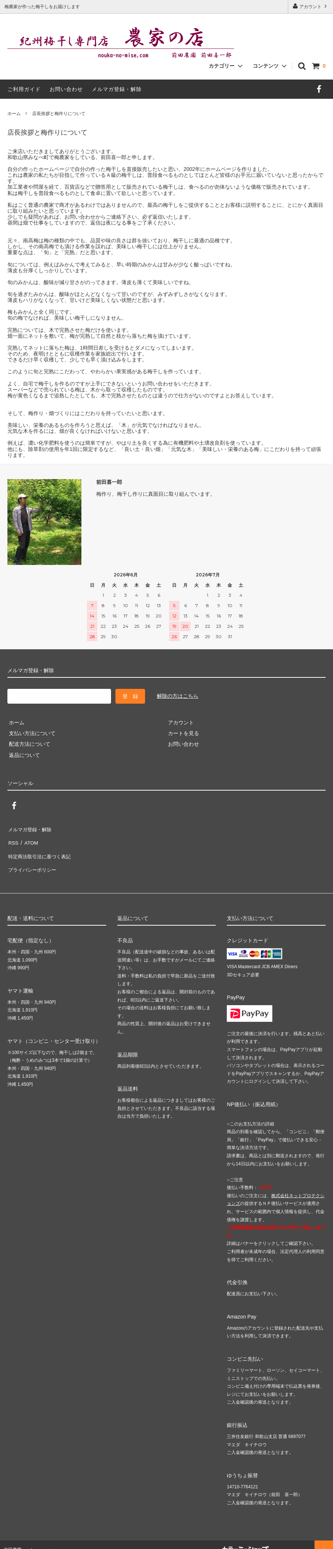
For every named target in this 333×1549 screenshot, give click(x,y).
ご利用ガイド (24, 89)
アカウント (310, 6)
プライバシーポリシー (33, 861)
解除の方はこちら (177, 696)
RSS (12, 839)
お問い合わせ (66, 89)
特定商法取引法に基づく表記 (41, 850)
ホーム (14, 113)
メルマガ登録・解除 (117, 89)
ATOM (29, 839)
